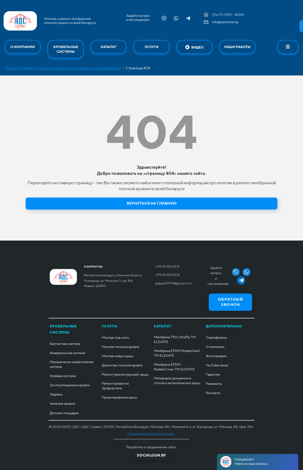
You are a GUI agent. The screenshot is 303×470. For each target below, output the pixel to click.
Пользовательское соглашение (150, 433)
